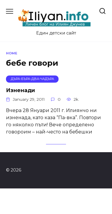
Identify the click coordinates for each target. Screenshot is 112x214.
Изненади (20, 90)
